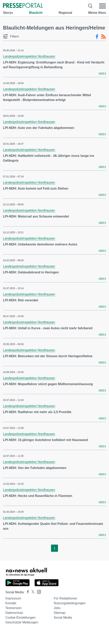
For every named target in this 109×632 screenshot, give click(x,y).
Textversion (13, 608)
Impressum (13, 598)
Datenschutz (14, 612)
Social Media (63, 617)
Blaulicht (36, 12)
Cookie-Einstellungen (20, 617)
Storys (8, 12)
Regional (65, 12)
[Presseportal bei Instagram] (38, 591)
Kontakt (10, 603)
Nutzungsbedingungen (69, 603)
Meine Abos (97, 12)
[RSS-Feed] (103, 36)
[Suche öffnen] (90, 6)
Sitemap (59, 612)
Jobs (57, 608)
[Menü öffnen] (102, 6)
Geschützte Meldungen (21, 622)
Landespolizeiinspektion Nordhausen (29, 56)
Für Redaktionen (65, 598)
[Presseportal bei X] (32, 592)
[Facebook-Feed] (96, 36)
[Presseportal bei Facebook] (27, 592)
